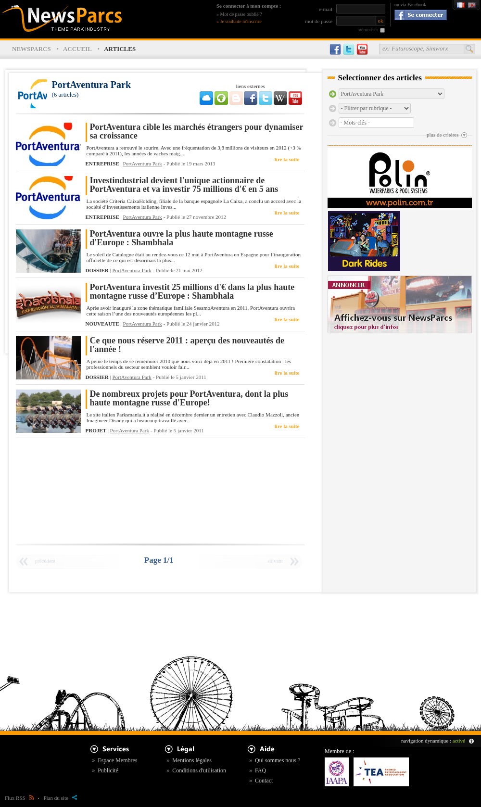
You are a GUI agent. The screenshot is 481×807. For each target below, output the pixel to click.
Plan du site (60, 798)
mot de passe (318, 21)
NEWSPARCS (31, 48)
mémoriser (367, 29)
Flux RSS (19, 798)
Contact (264, 780)
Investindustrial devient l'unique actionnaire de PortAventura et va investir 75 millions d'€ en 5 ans (184, 185)
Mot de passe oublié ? (241, 14)
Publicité (108, 770)
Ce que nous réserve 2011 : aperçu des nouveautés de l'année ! (187, 345)
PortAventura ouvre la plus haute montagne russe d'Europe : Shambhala (181, 238)
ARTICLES (120, 48)
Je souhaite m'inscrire (241, 21)
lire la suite (287, 159)
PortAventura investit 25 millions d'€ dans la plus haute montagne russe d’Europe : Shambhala (192, 292)
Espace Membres (117, 760)
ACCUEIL (77, 48)
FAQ (260, 770)
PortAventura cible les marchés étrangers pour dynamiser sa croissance (197, 131)
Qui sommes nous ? (277, 760)
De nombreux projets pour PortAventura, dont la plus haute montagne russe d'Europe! (189, 398)
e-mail (325, 9)
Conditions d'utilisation (199, 770)
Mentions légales (192, 760)
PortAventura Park (142, 163)
